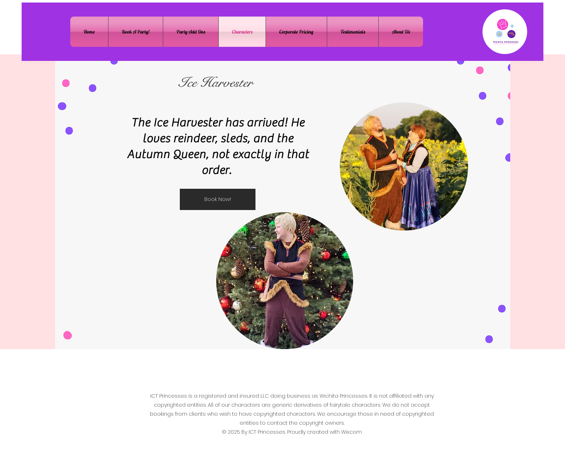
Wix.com (351, 432)
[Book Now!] (217, 199)
